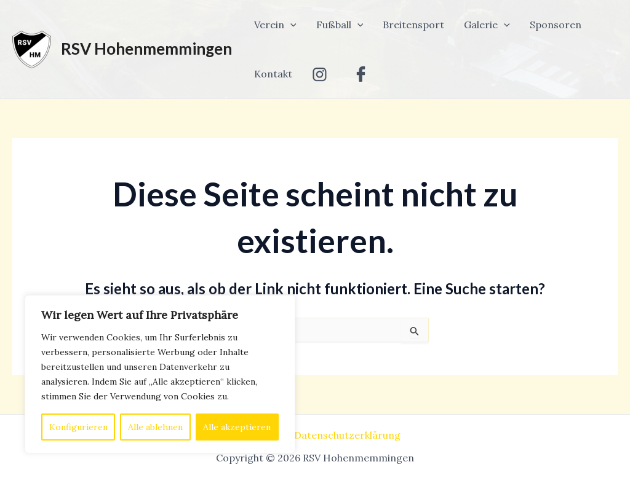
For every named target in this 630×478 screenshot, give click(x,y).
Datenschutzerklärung (347, 435)
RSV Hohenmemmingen (146, 48)
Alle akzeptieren (237, 427)
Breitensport (413, 24)
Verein (275, 24)
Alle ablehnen (155, 427)
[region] (160, 374)
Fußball (340, 24)
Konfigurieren (78, 427)
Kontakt (273, 74)
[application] (290, 24)
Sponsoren (555, 24)
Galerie (487, 24)
